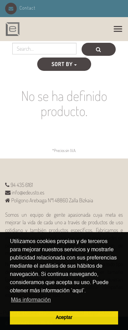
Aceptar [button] (64, 317)
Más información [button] (31, 300)
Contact (20, 8)
